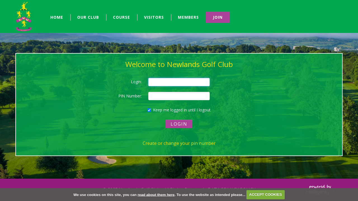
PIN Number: (130, 96)
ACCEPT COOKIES (265, 194)
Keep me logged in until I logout (179, 110)
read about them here (156, 194)
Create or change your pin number (179, 143)
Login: (136, 81)
